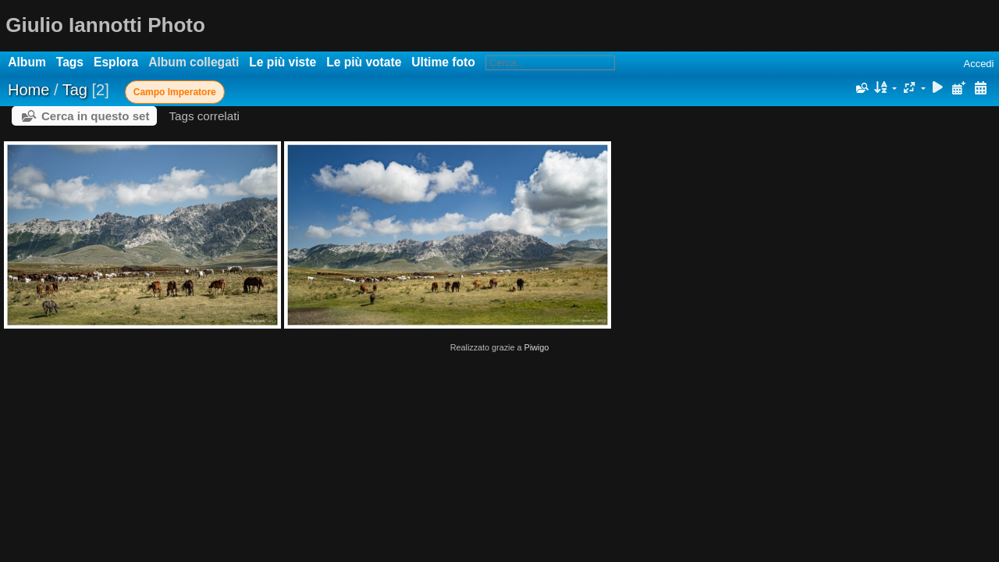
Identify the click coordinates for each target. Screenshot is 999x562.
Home (28, 89)
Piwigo (536, 347)
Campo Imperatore (174, 92)
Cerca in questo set (95, 116)
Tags (70, 62)
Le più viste (282, 62)
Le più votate (363, 62)
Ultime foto (443, 62)
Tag (74, 89)
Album (27, 62)
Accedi (978, 63)
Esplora (116, 62)
